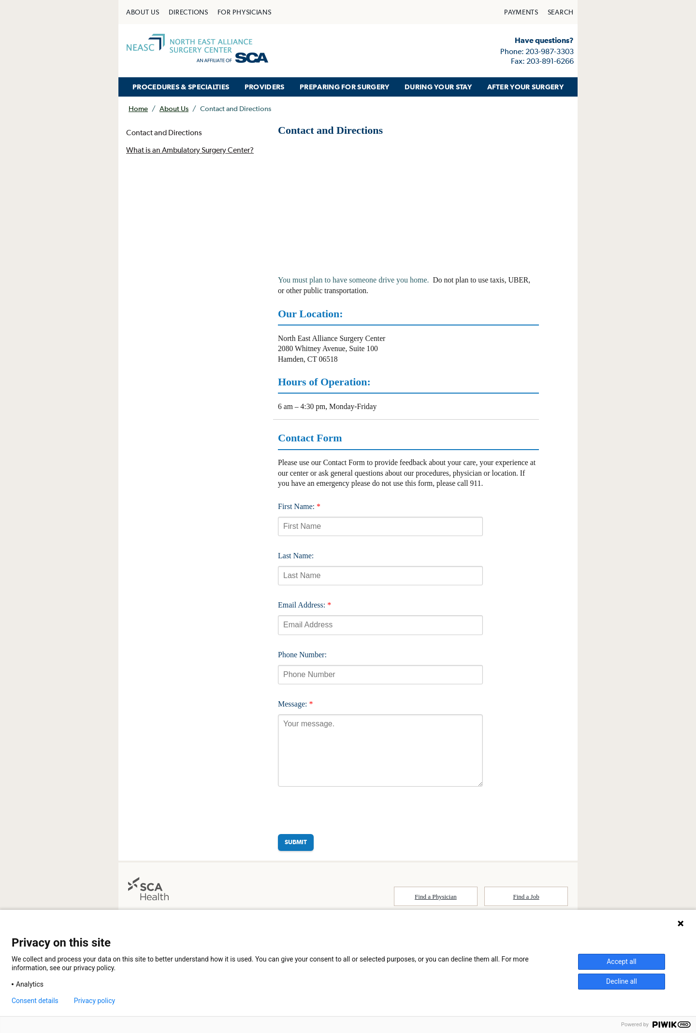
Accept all (622, 961)
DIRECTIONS (188, 12)
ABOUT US (143, 12)
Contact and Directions (164, 132)
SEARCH (561, 12)
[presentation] (351, 814)
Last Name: (296, 559)
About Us (174, 108)
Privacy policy (94, 1001)
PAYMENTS (521, 12)
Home (138, 108)
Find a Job (526, 900)
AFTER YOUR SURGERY (525, 87)
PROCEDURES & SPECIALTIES (180, 87)
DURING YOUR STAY (438, 87)
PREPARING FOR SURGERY (344, 87)
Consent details (35, 1001)
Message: (295, 707)
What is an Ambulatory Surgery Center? (191, 150)
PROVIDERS (265, 87)
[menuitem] (142, 12)
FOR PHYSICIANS (245, 12)
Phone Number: (302, 658)
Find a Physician (436, 900)
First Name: (299, 509)
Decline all (621, 981)
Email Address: (304, 608)
